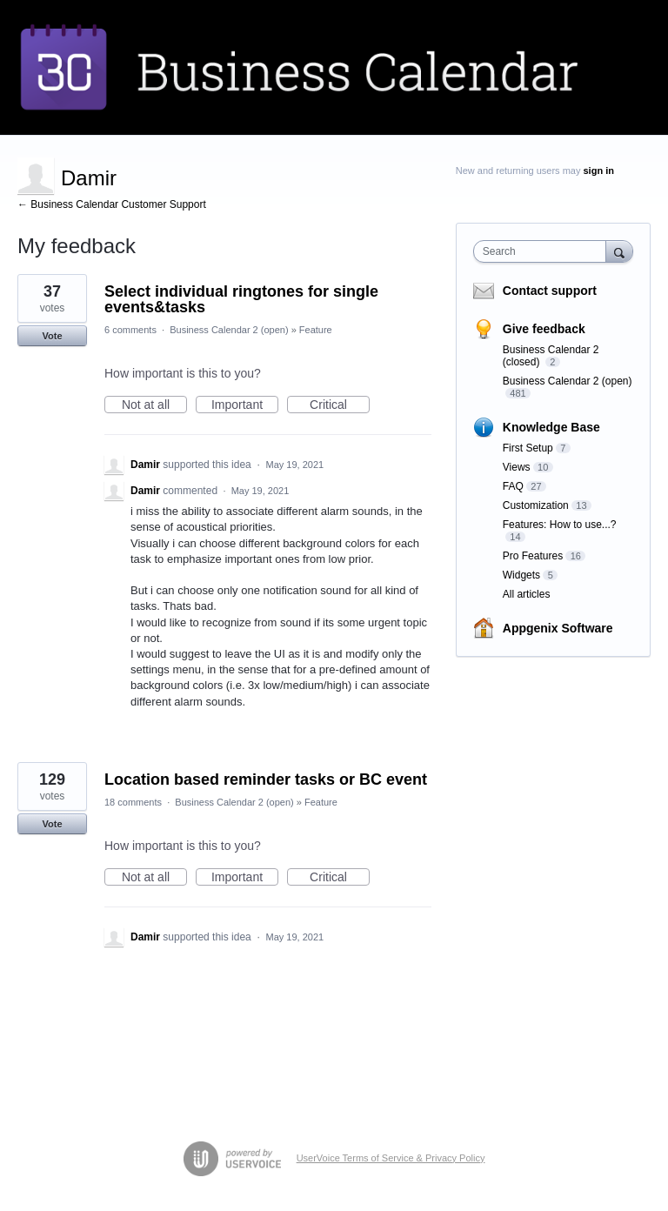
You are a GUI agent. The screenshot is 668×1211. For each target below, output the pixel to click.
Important (244, 405)
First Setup (528, 448)
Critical (340, 405)
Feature (315, 329)
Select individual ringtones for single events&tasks (241, 299)
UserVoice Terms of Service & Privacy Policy (391, 1158)
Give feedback (544, 329)
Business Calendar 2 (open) (229, 329)
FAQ (513, 486)
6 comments (130, 329)
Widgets (521, 575)
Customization (536, 505)
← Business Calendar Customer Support (111, 204)
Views (517, 467)
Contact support (550, 290)
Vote (52, 336)
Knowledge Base (551, 427)
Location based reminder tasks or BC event (265, 779)
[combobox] (543, 251)
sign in (599, 170)
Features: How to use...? (560, 525)
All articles (527, 594)
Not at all (154, 405)
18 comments (133, 802)
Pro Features (533, 556)
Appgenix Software (558, 628)
